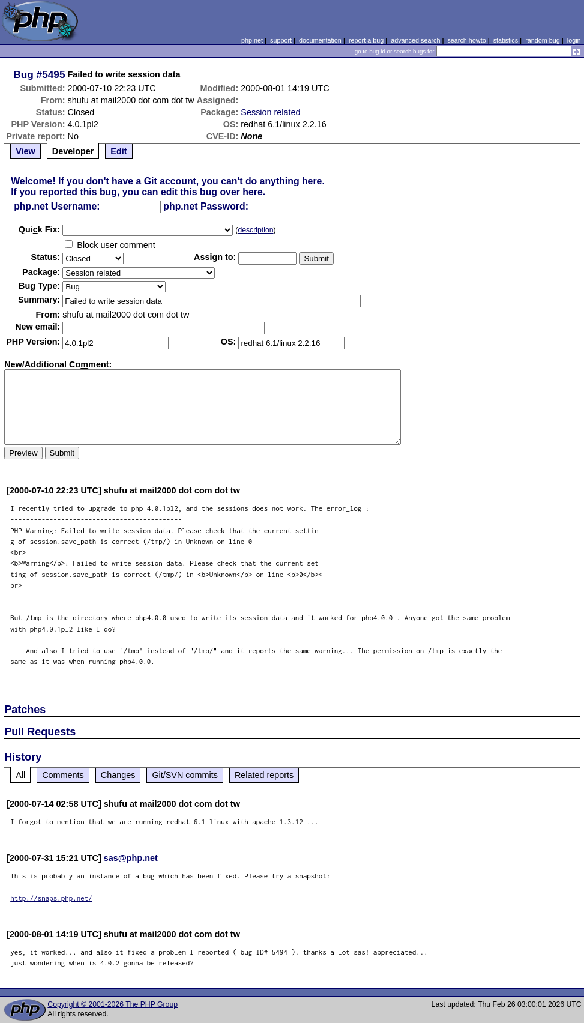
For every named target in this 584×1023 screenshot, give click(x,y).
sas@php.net (131, 858)
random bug (542, 40)
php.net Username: (57, 206)
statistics (505, 40)
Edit (118, 151)
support (281, 40)
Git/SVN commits (185, 775)
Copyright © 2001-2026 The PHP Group (112, 1004)
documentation (320, 40)
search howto (466, 40)
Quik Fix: (40, 229)
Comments (63, 775)
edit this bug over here (212, 192)
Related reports (264, 775)
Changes (118, 775)
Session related (270, 112)
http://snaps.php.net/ (51, 898)
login (574, 40)
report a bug (366, 40)
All (20, 775)
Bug (23, 74)
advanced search (415, 40)
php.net (252, 40)
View (25, 151)
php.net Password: (205, 206)
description (255, 230)
